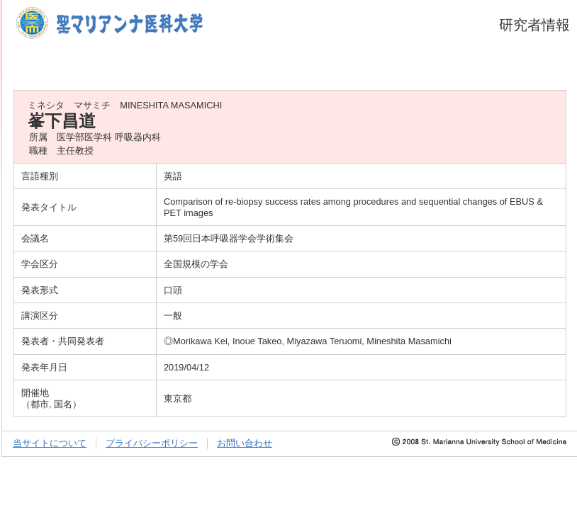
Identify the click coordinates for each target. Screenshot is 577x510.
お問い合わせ (244, 443)
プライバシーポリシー (152, 443)
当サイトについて (49, 443)
